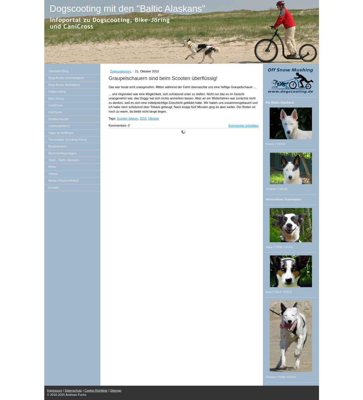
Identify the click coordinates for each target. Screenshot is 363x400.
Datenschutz (73, 390)
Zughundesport (121, 71)
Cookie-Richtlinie (96, 390)
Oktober (153, 118)
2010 (143, 118)
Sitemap (115, 390)
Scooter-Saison (127, 118)
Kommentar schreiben (243, 125)
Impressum (54, 390)
